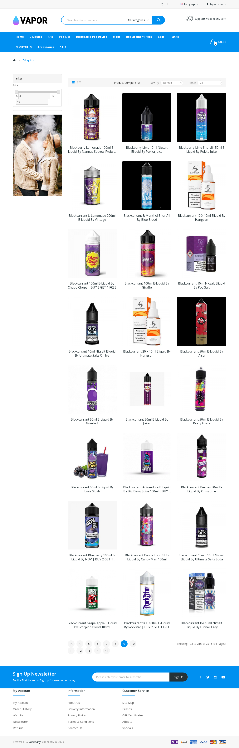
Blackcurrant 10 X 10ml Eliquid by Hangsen (201, 218)
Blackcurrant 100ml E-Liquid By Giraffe (146, 285)
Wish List (19, 715)
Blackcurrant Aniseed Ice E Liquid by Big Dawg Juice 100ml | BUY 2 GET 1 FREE (146, 489)
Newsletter (20, 721)
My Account (20, 703)
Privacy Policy (77, 715)
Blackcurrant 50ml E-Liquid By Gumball (92, 421)
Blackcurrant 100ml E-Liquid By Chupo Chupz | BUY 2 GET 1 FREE (92, 285)
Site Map (128, 703)
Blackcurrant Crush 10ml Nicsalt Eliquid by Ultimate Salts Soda (201, 557)
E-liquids (28, 60)
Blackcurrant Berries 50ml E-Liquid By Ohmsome (201, 489)
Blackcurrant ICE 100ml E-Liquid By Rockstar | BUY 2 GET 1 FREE (147, 625)
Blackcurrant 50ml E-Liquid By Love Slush (92, 489)
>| (106, 650)
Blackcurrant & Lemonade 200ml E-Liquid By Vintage (92, 218)
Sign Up (178, 677)
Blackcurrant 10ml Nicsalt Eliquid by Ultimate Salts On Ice (92, 353)
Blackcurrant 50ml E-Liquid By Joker (146, 421)
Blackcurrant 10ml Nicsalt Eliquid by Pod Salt (201, 285)
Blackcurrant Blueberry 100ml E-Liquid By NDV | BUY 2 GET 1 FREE (92, 557)
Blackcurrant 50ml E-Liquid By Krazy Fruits (201, 421)
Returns (18, 728)
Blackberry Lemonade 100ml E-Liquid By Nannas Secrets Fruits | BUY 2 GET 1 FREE (92, 150)
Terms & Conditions (81, 721)
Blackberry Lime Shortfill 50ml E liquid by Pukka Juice (201, 150)
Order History (22, 709)
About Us (74, 703)
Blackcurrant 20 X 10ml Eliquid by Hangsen (147, 353)
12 (80, 650)
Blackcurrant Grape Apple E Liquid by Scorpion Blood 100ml (92, 625)
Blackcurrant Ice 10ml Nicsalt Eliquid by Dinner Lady (201, 625)
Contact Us (75, 728)
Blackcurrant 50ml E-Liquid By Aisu (201, 353)
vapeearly (35, 742)
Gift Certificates (132, 715)
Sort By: (154, 83)
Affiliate (127, 721)
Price (15, 85)
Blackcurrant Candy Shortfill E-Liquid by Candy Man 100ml (147, 557)
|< (71, 643)
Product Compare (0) (127, 82)
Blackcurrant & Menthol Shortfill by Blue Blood (147, 218)
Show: (192, 83)
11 (71, 650)
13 (88, 650)
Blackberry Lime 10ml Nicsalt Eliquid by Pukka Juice (147, 150)
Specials (127, 728)
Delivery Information (81, 709)
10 (133, 643)
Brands (127, 709)
